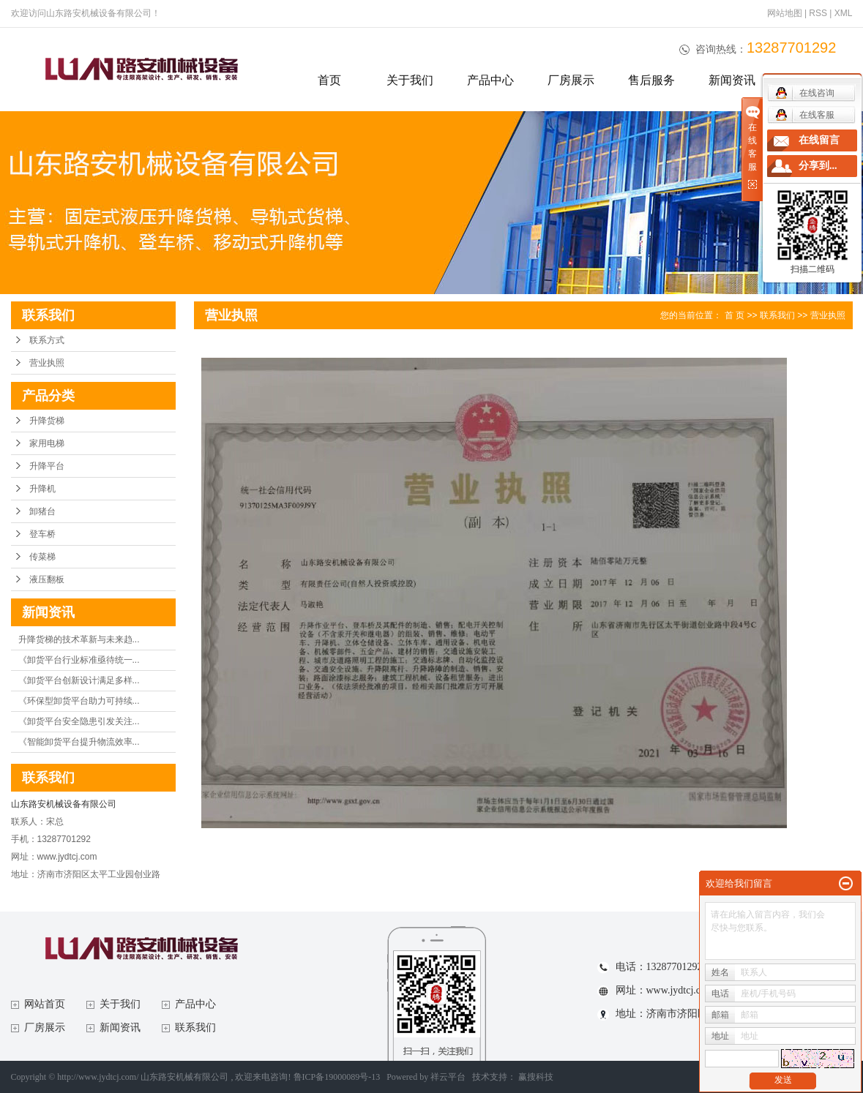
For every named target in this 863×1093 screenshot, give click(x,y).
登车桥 (42, 534)
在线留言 (819, 140)
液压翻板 (46, 579)
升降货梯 (46, 421)
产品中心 (490, 80)
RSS (818, 13)
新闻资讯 (732, 80)
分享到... (818, 165)
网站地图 (785, 13)
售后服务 (651, 80)
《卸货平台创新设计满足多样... (79, 680)
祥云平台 (448, 1077)
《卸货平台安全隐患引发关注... (79, 721)
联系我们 (777, 315)
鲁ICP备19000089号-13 (337, 1077)
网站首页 (44, 1004)
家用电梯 (46, 443)
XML (843, 13)
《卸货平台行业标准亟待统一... (79, 660)
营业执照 (46, 363)
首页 (329, 80)
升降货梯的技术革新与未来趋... (79, 639)
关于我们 (409, 80)
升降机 (42, 489)
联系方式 (46, 340)
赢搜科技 (535, 1077)
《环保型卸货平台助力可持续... (79, 701)
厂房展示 (571, 80)
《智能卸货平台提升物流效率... (79, 742)
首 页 (734, 315)
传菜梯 (42, 557)
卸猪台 (42, 511)
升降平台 (46, 466)
